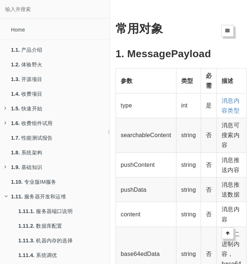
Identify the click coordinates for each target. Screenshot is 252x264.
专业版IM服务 (33, 182)
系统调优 (37, 255)
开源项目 (26, 79)
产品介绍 (26, 50)
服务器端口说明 (45, 211)
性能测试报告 (31, 138)
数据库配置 (40, 226)
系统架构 (26, 152)
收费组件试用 (28, 123)
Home (18, 30)
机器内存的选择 (45, 240)
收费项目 (26, 94)
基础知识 (23, 167)
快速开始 (23, 108)
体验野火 (26, 64)
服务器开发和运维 (35, 196)
